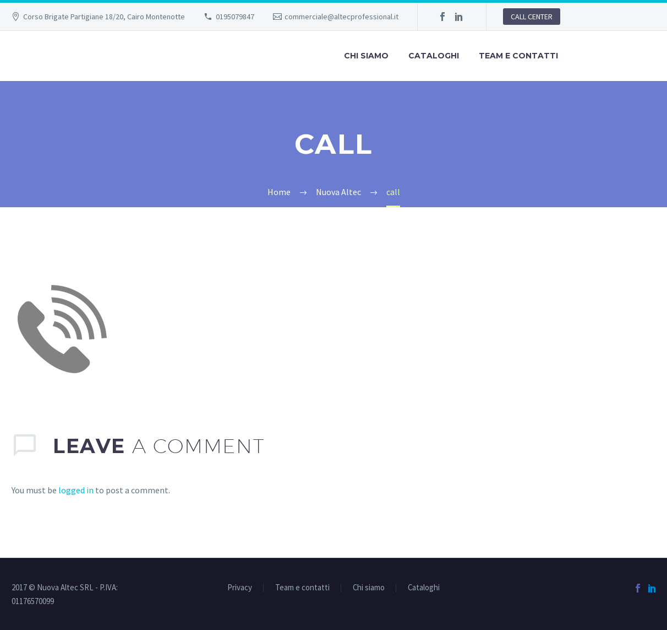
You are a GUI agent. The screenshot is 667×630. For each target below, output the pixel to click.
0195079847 (235, 16)
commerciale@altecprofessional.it (341, 16)
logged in (76, 490)
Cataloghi (433, 56)
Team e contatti (518, 56)
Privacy (239, 588)
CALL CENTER (532, 16)
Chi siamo (366, 56)
